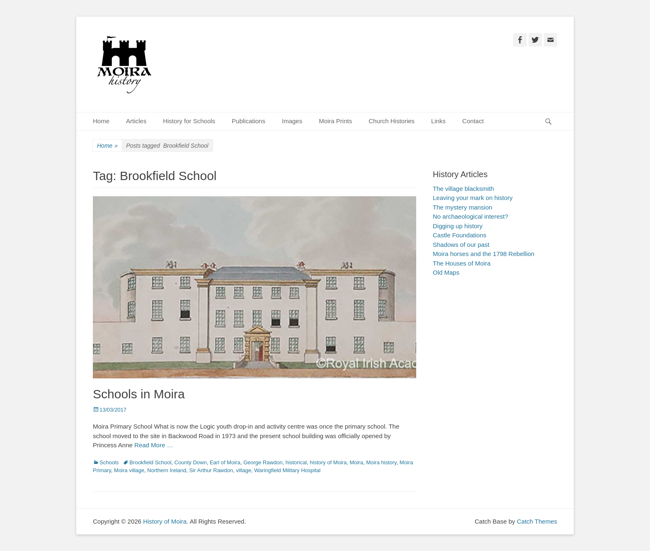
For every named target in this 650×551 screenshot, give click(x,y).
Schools (109, 462)
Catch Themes (537, 521)
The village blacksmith (463, 188)
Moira (356, 462)
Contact (473, 120)
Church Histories (392, 120)
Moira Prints (335, 120)
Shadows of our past (461, 244)
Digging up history (458, 225)
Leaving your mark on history (473, 197)
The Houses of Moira (461, 263)
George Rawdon (263, 462)
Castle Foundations (459, 235)
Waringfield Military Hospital (287, 470)
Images (292, 120)
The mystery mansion (462, 207)
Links (438, 120)
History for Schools (189, 120)
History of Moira (165, 521)
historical (296, 462)
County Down (191, 462)
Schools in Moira (139, 394)
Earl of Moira (225, 462)
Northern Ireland (166, 470)
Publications (248, 120)
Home (101, 120)
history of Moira (328, 462)
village (243, 470)
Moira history (381, 462)
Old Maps (446, 272)
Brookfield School (150, 462)
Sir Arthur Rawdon (211, 470)
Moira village (129, 470)
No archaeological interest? (470, 216)
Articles (136, 120)
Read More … (153, 445)
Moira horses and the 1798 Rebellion (483, 253)
